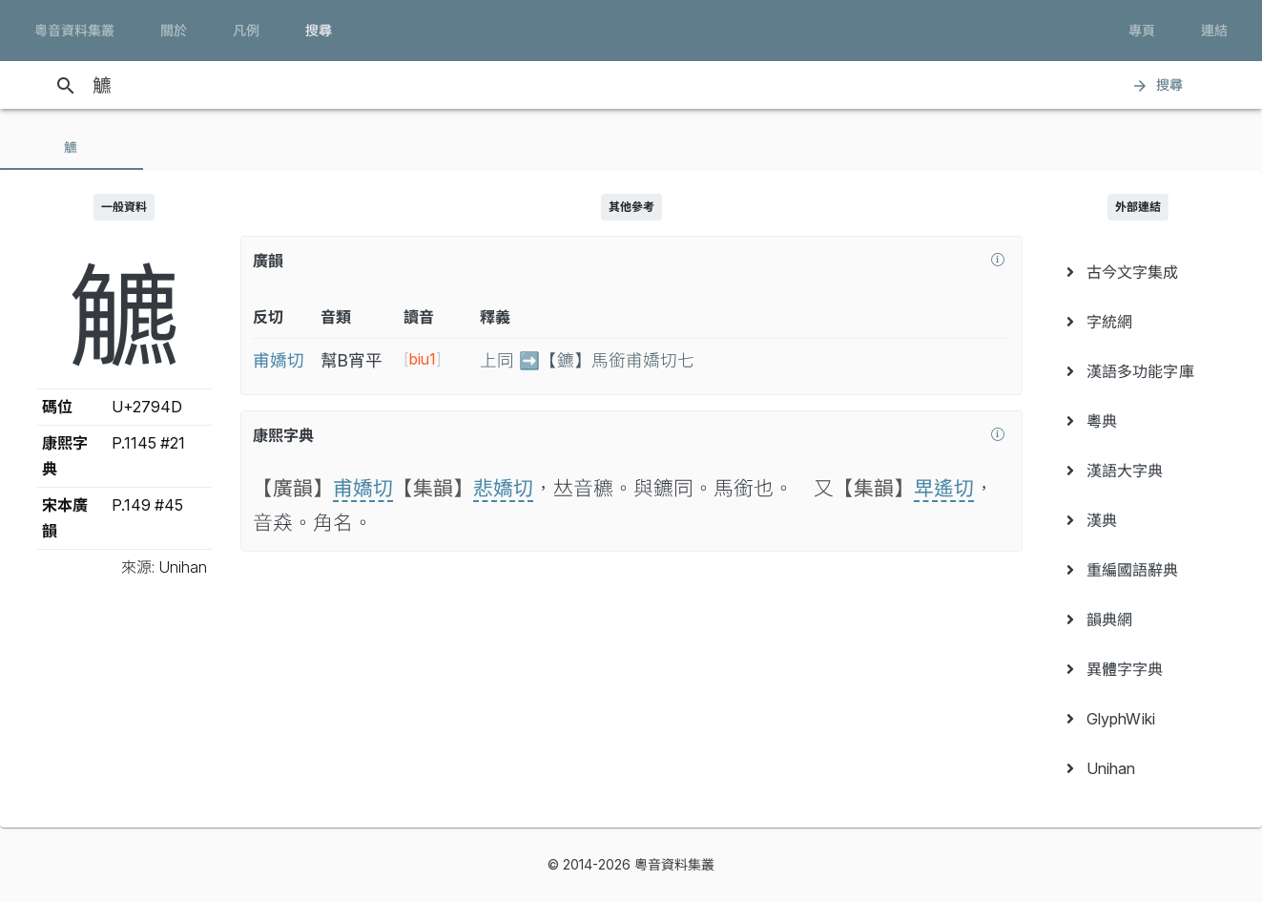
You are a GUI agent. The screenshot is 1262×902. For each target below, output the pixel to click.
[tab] (71, 147)
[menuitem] (1138, 272)
